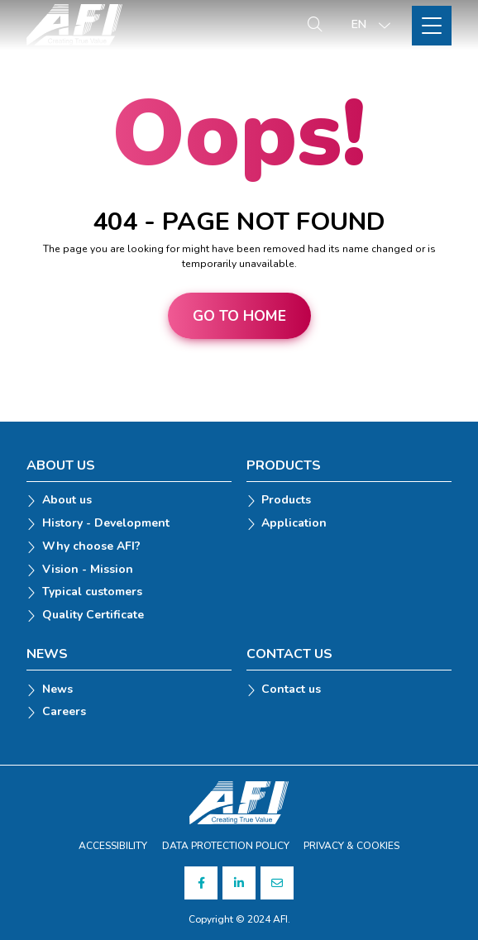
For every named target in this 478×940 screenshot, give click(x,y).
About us (67, 501)
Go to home (239, 316)
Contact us (291, 690)
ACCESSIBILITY (113, 846)
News (57, 690)
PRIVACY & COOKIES (351, 846)
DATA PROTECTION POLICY (225, 846)
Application (294, 524)
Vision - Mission (87, 570)
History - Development (106, 524)
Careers (64, 712)
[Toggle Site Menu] (432, 25)
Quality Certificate (93, 615)
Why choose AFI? (91, 547)
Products (286, 501)
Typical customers (92, 592)
